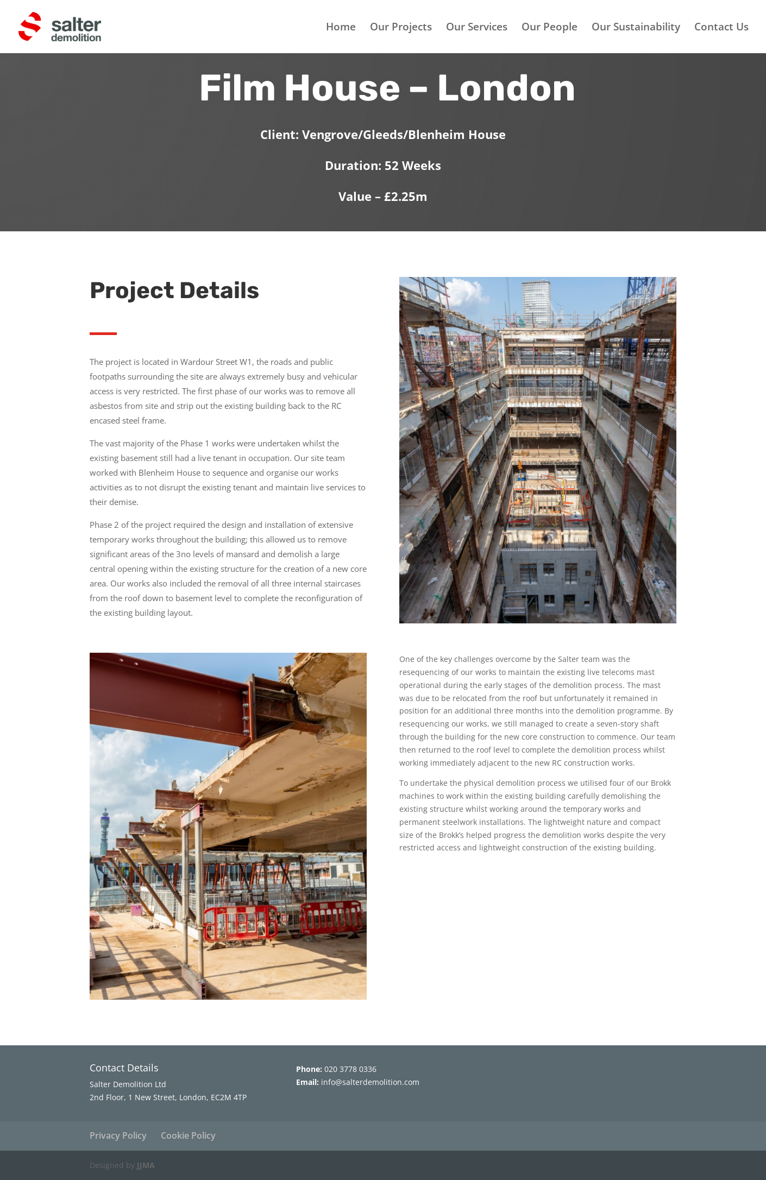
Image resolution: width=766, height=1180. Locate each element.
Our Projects (401, 28)
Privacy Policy (118, 1135)
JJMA (146, 1165)
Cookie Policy (188, 1135)
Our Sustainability (636, 28)
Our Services (476, 28)
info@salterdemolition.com (370, 1082)
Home (341, 28)
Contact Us (721, 28)
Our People (549, 28)
